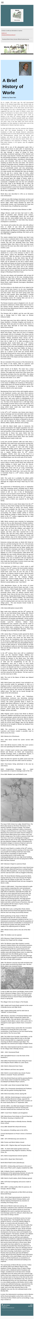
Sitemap (8, 1305)
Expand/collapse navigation (17, 2)
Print (4, 1305)
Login (31, 1304)
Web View (30, 1306)
